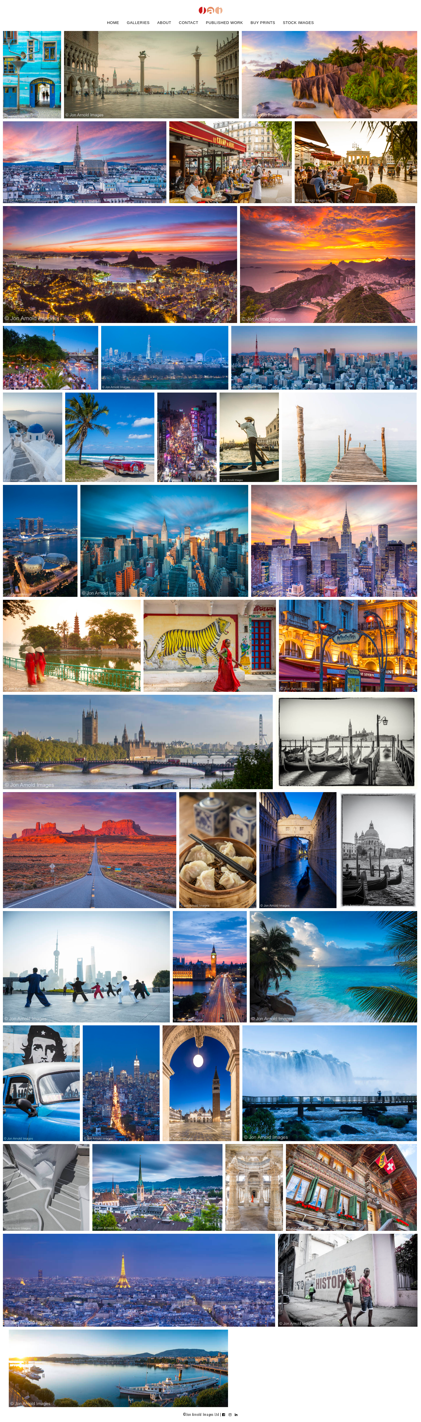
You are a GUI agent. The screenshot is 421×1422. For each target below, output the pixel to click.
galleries (138, 22)
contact (188, 22)
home (113, 22)
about (164, 22)
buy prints (263, 22)
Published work (224, 22)
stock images (298, 22)
